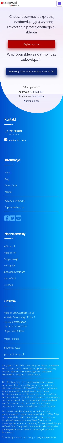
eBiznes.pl (9, 246)
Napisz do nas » (17, 140)
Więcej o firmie (11, 338)
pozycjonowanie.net (14, 271)
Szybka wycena (31, 44)
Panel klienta (10, 185)
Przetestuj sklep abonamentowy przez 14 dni (31, 71)
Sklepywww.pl (11, 259)
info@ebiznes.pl (12, 347)
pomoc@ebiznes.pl (14, 354)
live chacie (38, 96)
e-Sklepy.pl (17, 388)
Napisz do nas (31, 100)
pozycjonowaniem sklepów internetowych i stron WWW (27, 414)
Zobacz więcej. (34, 374)
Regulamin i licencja (14, 207)
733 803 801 (37, 91)
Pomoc (8, 172)
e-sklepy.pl (9, 265)
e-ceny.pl (8, 284)
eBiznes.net (10, 252)
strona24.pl (10, 278)
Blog (6, 179)
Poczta (8, 191)
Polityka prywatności (14, 200)
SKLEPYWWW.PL (29, 388)
